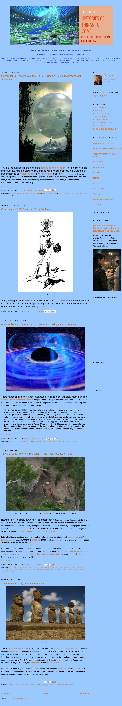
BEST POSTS (99, 111)
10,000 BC (36, 540)
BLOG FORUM (99, 126)
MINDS (96, 178)
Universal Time (53, 663)
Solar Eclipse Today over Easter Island (22, 583)
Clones (25, 567)
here (3, 406)
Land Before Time (8, 540)
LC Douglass (112, 75)
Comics (40, 685)
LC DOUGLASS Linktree (103, 143)
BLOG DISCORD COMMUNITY (106, 129)
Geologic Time (61, 567)
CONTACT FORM (100, 96)
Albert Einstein (15, 441)
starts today (35, 663)
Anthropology (14, 567)
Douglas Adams (36, 567)
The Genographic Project (46, 531)
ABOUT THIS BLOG (101, 107)
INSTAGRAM (98, 189)
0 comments (39, 190)
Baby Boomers (14, 193)
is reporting (67, 174)
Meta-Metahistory (76, 567)
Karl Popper (62, 441)
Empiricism (51, 441)
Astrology (13, 685)
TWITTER (97, 194)
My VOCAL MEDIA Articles (103, 199)
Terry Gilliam (72, 569)
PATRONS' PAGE (100, 120)
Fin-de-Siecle (35, 193)
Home (45, 693)
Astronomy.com (14, 651)
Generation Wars (49, 193)
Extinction (49, 567)
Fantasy (25, 193)
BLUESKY (97, 173)
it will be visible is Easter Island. (66, 649)
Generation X (64, 193)
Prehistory (49, 569)
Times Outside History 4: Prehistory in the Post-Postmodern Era (36, 453)
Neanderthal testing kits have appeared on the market (39, 554)
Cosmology (40, 441)
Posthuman (46, 174)
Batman (33, 685)
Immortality (76, 193)
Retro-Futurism (65, 195)
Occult (64, 685)
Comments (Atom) (19, 698)
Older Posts (85, 693)
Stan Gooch (60, 569)
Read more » (6, 186)
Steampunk (78, 195)
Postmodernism (36, 569)
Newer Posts (6, 693)
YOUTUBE (97, 205)
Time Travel (15, 571)
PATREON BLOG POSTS (103, 123)
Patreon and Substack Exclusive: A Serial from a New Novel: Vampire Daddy (106, 228)
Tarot (70, 685)
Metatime (17, 195)
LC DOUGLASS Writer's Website (107, 149)
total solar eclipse (19, 648)
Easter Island (53, 685)
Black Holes (28, 441)
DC (45, 685)
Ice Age (56, 540)
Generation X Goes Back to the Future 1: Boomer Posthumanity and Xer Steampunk (41, 78)
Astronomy (24, 685)
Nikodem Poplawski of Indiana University (17, 400)
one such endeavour (28, 531)
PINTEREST (98, 183)
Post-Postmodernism (31, 195)
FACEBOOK (98, 162)
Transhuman (28, 174)
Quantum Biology (49, 195)
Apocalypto (73, 537)
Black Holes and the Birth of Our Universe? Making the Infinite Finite (38, 324)
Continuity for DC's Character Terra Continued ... (28, 209)
